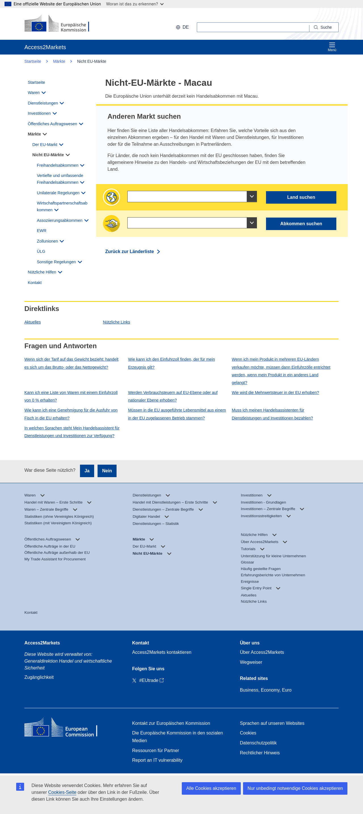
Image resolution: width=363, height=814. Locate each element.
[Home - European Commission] (65, 728)
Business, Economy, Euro (266, 690)
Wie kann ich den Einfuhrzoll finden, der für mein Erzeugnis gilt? (171, 363)
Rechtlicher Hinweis (260, 752)
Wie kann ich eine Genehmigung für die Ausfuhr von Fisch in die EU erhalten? (70, 414)
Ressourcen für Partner (155, 750)
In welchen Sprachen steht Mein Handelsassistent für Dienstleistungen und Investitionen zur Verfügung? (71, 432)
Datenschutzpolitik (258, 742)
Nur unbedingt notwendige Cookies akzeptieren (295, 788)
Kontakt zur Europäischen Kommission (171, 723)
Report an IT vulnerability (157, 760)
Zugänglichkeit (39, 677)
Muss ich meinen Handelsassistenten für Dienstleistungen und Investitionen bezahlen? (272, 414)
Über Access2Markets (262, 652)
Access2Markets (42, 642)
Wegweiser (251, 662)
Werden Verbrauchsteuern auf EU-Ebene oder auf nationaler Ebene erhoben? (173, 396)
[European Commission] (61, 24)
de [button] (182, 27)
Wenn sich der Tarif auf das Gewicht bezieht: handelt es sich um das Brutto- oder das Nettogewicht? (71, 363)
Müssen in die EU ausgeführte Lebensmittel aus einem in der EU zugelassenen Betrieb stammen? (177, 414)
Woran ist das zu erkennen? (135, 3)
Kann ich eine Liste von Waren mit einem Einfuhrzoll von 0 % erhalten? (71, 396)
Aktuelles (32, 322)
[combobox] (192, 196)
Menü (332, 47)
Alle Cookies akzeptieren (211, 788)
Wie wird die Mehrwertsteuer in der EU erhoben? (275, 392)
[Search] (324, 27)
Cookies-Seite (62, 792)
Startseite (32, 61)
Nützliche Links (116, 322)
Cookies (248, 732)
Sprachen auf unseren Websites (272, 723)
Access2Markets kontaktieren (161, 652)
